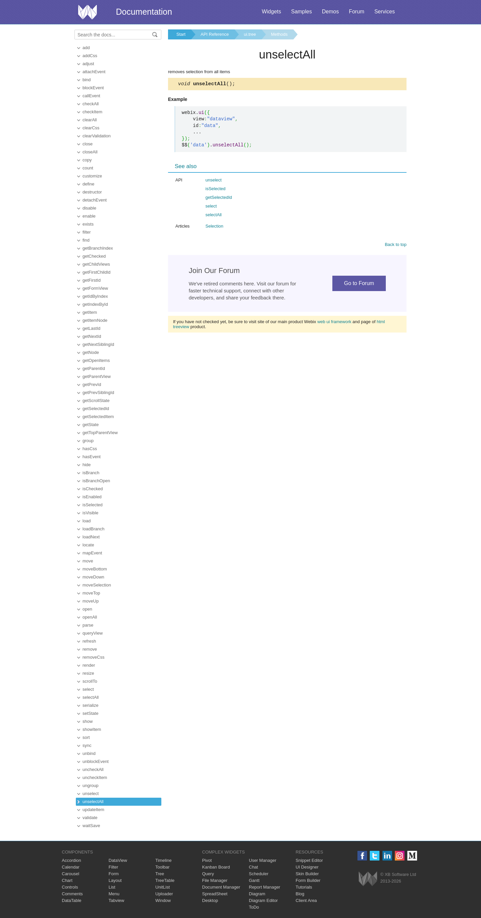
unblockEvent (96, 761)
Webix (368, 878)
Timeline (163, 860)
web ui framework (334, 322)
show (88, 721)
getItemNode (95, 320)
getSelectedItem (98, 416)
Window (163, 900)
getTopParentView (100, 432)
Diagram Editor (263, 900)
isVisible (90, 512)
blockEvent (93, 87)
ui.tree (250, 34)
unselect (91, 793)
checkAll (91, 103)
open (87, 609)
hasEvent (92, 456)
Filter (113, 867)
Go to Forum (359, 284)
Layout (115, 880)
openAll (90, 617)
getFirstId (92, 280)
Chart (67, 880)
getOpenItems (96, 360)
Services (384, 11)
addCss (90, 55)
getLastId (92, 328)
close (88, 143)
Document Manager (221, 887)
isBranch (91, 472)
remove (90, 649)
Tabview (116, 900)
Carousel (70, 873)
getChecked (94, 256)
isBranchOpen (96, 480)
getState (91, 424)
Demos (330, 11)
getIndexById (95, 304)
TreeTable (164, 880)
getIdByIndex (95, 296)
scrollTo (90, 681)
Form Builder (308, 880)
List (112, 887)
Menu (114, 893)
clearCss (91, 127)
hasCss (90, 448)
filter (87, 232)
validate (90, 817)
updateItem (93, 809)
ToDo (254, 907)
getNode (91, 352)
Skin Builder (307, 873)
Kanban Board (216, 867)
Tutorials (304, 887)
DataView (118, 860)
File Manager (214, 880)
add (86, 47)
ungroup (91, 785)
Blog (300, 893)
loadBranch (94, 528)
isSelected (93, 504)
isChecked (93, 488)
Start (180, 34)
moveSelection (97, 584)
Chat (253, 867)
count (88, 167)
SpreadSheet (214, 893)
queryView (93, 633)
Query (208, 873)
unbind (89, 753)
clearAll (90, 119)
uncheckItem (95, 777)
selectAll (91, 697)
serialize (91, 705)
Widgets (271, 11)
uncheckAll (93, 769)
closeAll (90, 151)
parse (88, 625)
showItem (92, 729)
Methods (279, 34)
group (88, 440)
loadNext (91, 536)
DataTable (72, 900)
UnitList (162, 887)
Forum (356, 11)
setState (91, 713)
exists (88, 224)
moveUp (91, 601)
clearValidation (97, 135)
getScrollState (96, 400)
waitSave (91, 825)
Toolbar (162, 867)
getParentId (94, 368)
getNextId (92, 336)
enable (89, 216)
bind (87, 79)
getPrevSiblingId (98, 392)
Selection (214, 227)
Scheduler (259, 873)
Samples (301, 11)
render (89, 665)
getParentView (97, 376)
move (88, 560)
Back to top (396, 245)
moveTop (91, 593)
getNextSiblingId (98, 344)
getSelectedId (96, 408)
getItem (90, 312)
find (86, 240)
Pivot (207, 860)
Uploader (164, 893)
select (88, 689)
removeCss (94, 657)
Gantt (254, 880)
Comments (72, 893)
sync (87, 745)
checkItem (92, 111)
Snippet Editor (309, 860)
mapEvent (92, 552)
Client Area (306, 900)
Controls (70, 887)
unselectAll (93, 801)
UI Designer (307, 867)
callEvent (91, 95)
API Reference (214, 34)
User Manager (262, 860)
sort (86, 737)
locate (88, 544)
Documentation (144, 11)
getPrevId (92, 384)
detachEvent (95, 200)
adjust (88, 63)
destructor (92, 191)
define (88, 183)
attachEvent (94, 71)
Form (114, 873)
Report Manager (264, 887)
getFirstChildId (97, 272)
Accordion (71, 860)
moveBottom (95, 568)
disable (89, 208)
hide (87, 464)
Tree (159, 873)
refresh (89, 641)
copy (87, 159)
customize (92, 175)
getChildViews (96, 264)
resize (88, 673)
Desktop (210, 900)
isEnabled (92, 496)
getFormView (95, 288)
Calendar (70, 867)
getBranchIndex (98, 248)
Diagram (257, 893)
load (87, 520)
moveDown (93, 576)
